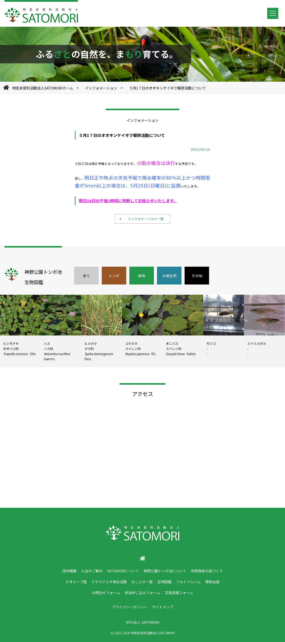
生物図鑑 (164, 581)
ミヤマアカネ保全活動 (109, 581)
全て (86, 275)
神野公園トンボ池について (165, 570)
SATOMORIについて (123, 570)
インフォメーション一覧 (144, 218)
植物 (141, 275)
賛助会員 (212, 581)
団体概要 (69, 570)
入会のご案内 (91, 570)
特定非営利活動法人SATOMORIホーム (42, 88)
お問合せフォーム (106, 592)
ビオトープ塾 (76, 581)
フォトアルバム (188, 581)
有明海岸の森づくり (207, 570)
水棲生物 (169, 275)
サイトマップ (162, 606)
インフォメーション (101, 88)
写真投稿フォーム (179, 592)
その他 (196, 275)
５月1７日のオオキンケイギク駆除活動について (167, 88)
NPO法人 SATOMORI (142, 622)
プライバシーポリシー (129, 606)
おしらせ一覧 (142, 581)
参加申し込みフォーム (142, 592)
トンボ (114, 275)
